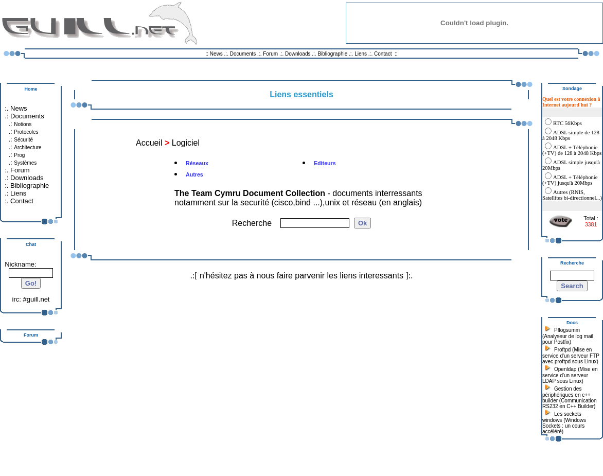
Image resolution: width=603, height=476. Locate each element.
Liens (360, 54)
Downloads (298, 54)
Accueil (149, 142)
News (216, 54)
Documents (243, 54)
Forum (270, 54)
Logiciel (186, 142)
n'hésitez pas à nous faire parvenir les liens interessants (301, 275)
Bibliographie (332, 54)
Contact (383, 54)
